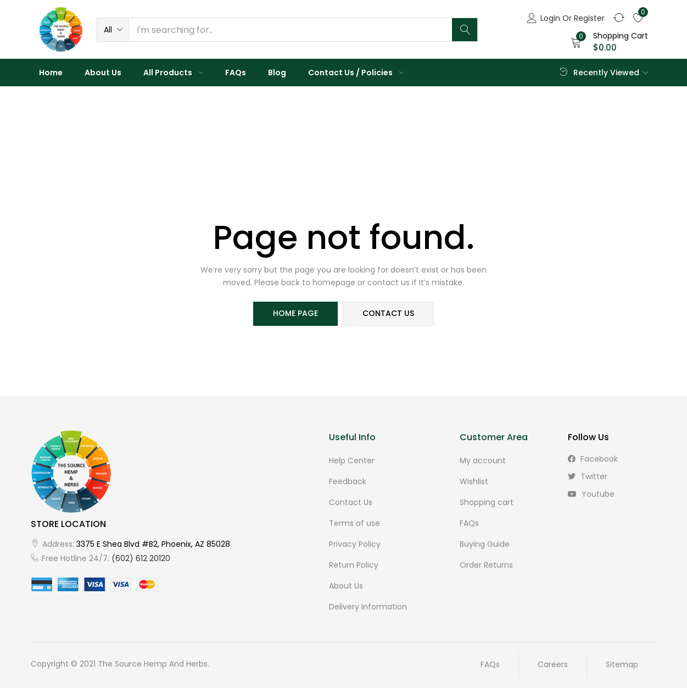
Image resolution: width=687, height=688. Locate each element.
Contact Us (350, 502)
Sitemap (622, 664)
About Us (103, 72)
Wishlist (474, 481)
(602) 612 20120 (140, 558)
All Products (173, 72)
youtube (591, 494)
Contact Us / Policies (356, 72)
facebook (593, 458)
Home (51, 72)
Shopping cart (486, 502)
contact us (389, 313)
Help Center (352, 460)
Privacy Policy (355, 544)
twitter (587, 476)
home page (295, 313)
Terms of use (354, 523)
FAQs (235, 72)
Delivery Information (368, 606)
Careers (553, 664)
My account (483, 460)
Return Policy (353, 564)
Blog (277, 72)
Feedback (347, 481)
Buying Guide (485, 544)
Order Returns (486, 564)
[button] (113, 29)
